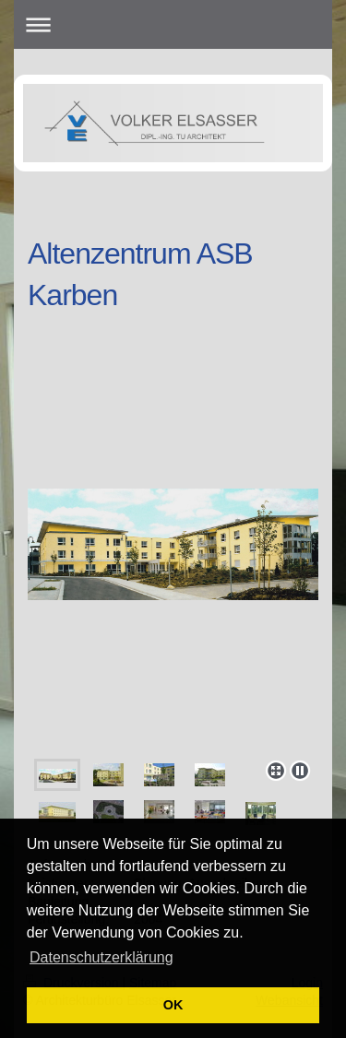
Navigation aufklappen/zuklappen (173, 24)
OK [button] (173, 1004)
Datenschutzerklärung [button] (101, 957)
